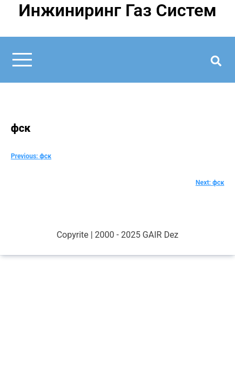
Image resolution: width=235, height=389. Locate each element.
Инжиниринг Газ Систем (117, 10)
